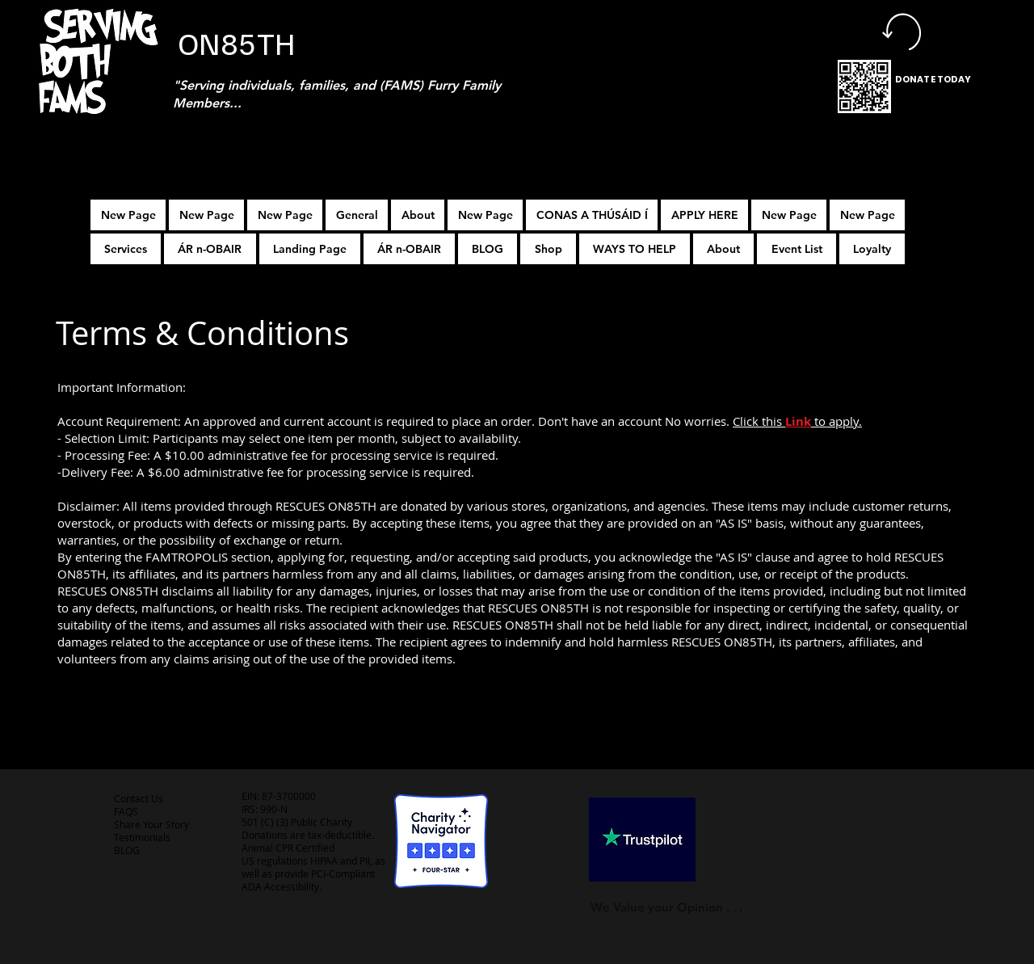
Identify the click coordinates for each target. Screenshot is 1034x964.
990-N (273, 808)
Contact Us (138, 798)
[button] (704, 215)
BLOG (127, 850)
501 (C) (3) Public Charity (297, 821)
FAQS (126, 811)
